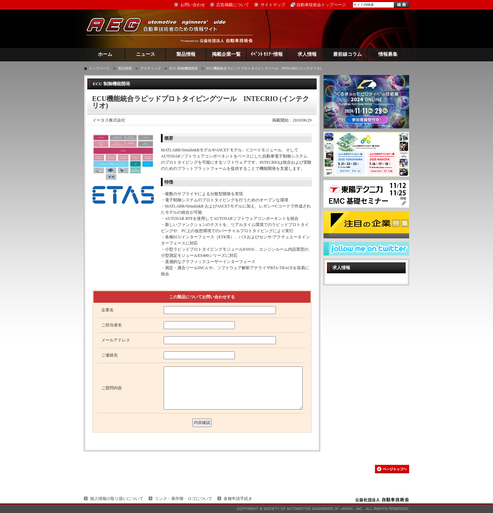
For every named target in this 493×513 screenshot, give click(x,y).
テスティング (150, 68)
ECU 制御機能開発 (183, 68)
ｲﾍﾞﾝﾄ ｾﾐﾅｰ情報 (267, 54)
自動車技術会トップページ (321, 4)
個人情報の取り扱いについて (116, 498)
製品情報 (185, 54)
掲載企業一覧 (226, 54)
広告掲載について (232, 4)
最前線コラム (347, 54)
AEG (160, 28)
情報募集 (387, 54)
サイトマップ (273, 4)
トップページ (99, 68)
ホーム (105, 54)
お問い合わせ (192, 4)
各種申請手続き (238, 498)
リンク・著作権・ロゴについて (183, 498)
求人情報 (307, 54)
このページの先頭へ (392, 469)
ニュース (145, 54)
